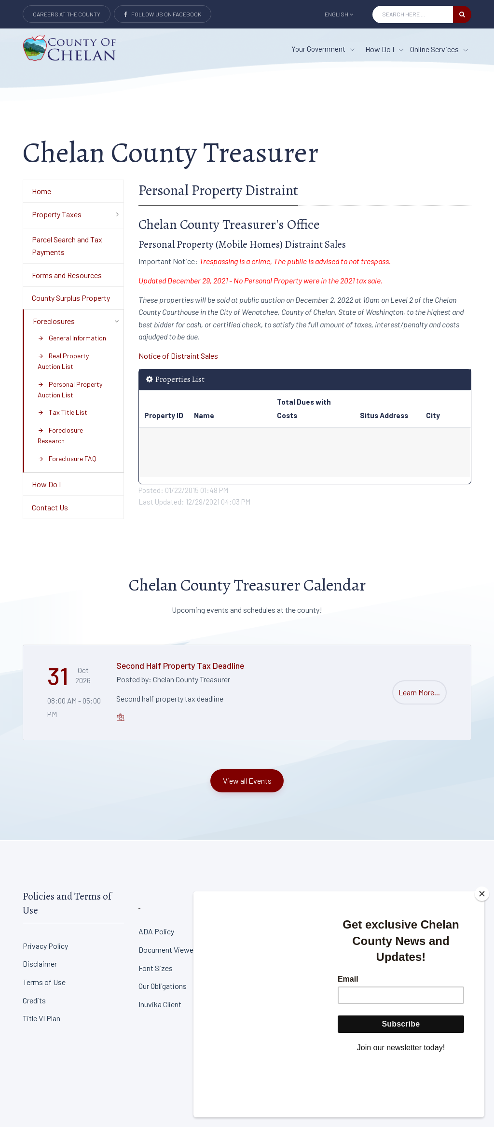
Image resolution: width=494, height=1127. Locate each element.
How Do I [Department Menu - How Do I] (46, 484)
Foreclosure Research (60, 435)
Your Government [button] (323, 48)
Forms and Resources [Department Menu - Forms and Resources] (67, 275)
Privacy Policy (45, 945)
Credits (34, 1000)
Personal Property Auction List (70, 389)
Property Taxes (57, 214)
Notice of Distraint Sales (178, 355)
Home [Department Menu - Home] (41, 191)
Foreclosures (54, 320)
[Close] (482, 947)
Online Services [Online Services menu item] (439, 49)
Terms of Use (44, 981)
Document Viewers (169, 949)
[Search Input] (412, 14)
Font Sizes (155, 967)
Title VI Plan (41, 1018)
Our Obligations (162, 985)
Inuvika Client (159, 1004)
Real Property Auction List (63, 361)
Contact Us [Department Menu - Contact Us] (50, 507)
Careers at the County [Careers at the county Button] (66, 14)
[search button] (462, 14)
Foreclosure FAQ (67, 458)
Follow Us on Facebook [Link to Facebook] (162, 14)
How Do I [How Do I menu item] (384, 49)
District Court (392, 931)
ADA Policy (156, 931)
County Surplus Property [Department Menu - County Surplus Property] (71, 297)
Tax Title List (62, 412)
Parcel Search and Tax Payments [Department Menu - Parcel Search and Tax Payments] (67, 245)
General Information (72, 338)
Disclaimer (40, 963)
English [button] (339, 14)
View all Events (247, 780)
